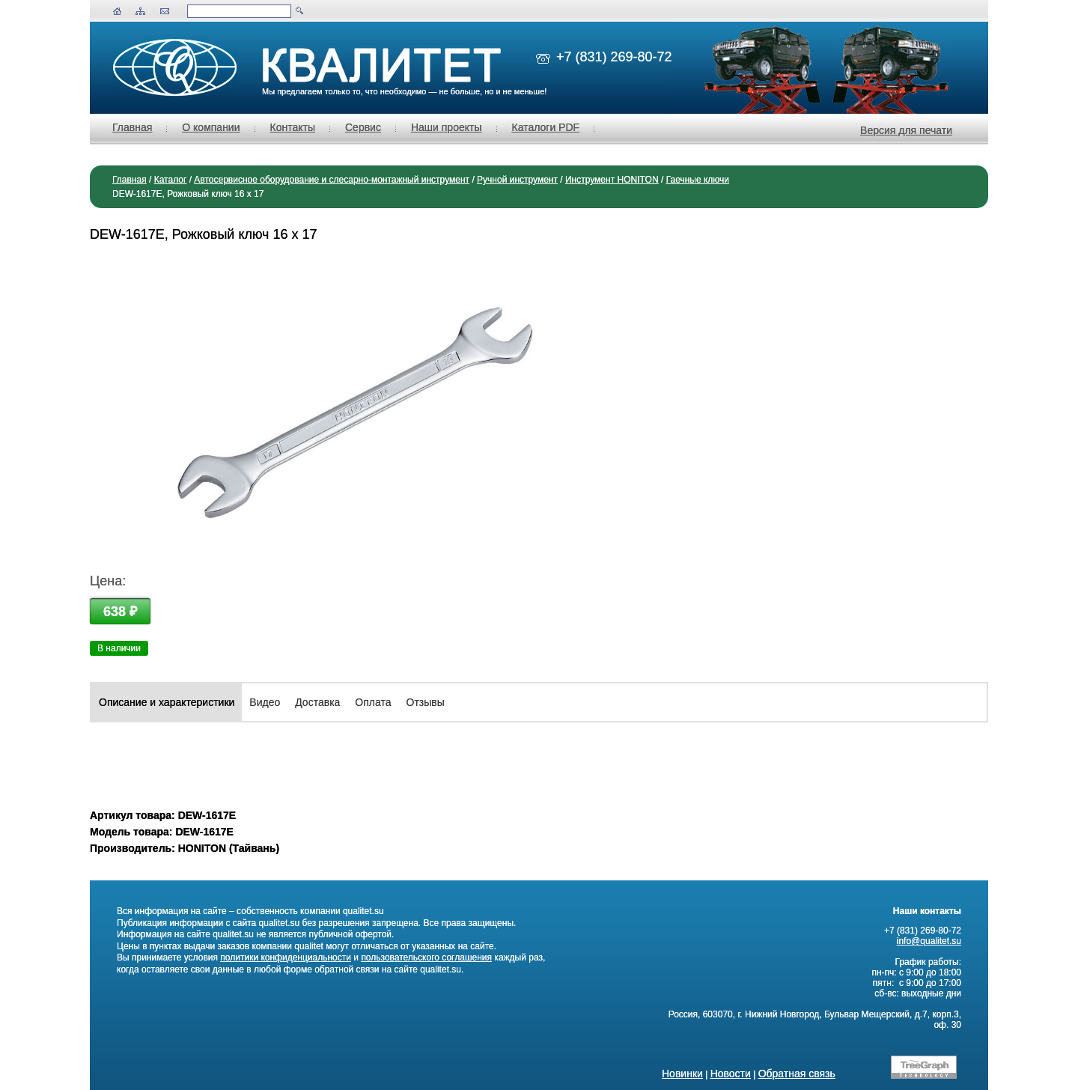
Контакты (292, 127)
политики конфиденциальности (285, 957)
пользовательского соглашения (426, 957)
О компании (211, 127)
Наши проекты (446, 127)
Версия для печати (906, 130)
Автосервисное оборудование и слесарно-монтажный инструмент (331, 179)
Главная (132, 127)
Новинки (682, 1074)
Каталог (170, 179)
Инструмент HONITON (612, 179)
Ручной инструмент (517, 179)
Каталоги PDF (546, 127)
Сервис (363, 127)
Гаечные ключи (697, 179)
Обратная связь (796, 1074)
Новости (730, 1074)
